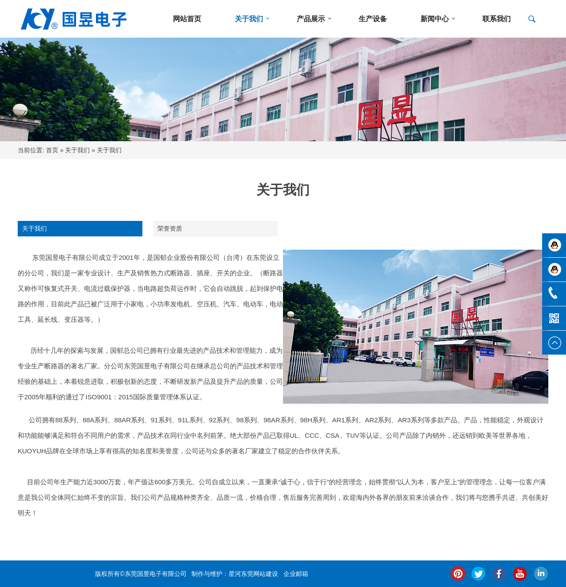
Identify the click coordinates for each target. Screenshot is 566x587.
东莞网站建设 (259, 573)
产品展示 (311, 19)
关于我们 (249, 19)
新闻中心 (435, 19)
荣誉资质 (169, 228)
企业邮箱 (295, 573)
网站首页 (187, 19)
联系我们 (496, 19)
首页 (52, 150)
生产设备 (373, 19)
